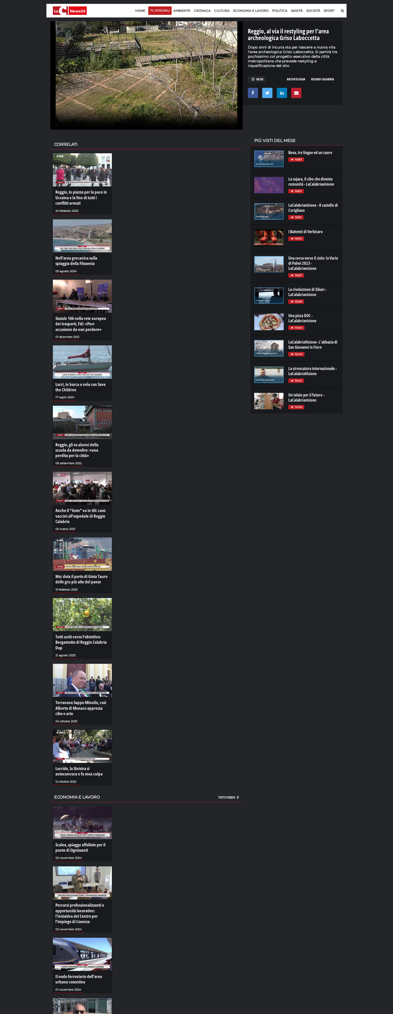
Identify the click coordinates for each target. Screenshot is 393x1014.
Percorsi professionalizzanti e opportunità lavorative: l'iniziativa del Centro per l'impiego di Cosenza (78, 896)
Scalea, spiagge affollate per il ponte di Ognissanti (78, 832)
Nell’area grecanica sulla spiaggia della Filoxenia (81, 258)
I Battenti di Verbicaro (305, 231)
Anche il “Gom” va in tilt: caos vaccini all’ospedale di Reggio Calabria (78, 508)
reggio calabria (322, 79)
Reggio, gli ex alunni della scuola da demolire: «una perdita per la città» (80, 444)
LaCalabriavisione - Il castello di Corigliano (313, 207)
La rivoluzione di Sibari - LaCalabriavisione (307, 292)
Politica (279, 11)
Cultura (222, 11)
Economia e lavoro (251, 11)
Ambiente (181, 11)
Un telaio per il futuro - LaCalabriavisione (306, 397)
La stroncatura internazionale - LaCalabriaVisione (312, 371)
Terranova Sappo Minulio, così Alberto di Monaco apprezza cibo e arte (82, 696)
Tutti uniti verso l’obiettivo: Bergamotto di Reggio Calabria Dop (79, 632)
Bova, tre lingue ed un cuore (310, 152)
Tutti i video (229, 783)
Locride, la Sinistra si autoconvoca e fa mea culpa (82, 757)
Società (313, 11)
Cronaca (202, 11)
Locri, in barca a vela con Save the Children (81, 382)
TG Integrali (160, 10)
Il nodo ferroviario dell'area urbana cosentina (77, 961)
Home (140, 11)
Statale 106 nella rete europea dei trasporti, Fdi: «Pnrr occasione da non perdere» (81, 320)
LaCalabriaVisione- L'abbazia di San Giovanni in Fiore (312, 344)
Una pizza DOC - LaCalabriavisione (302, 318)
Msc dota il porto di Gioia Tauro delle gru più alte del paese (80, 570)
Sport (329, 11)
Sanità (297, 11)
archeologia (296, 79)
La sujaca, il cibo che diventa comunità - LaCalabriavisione (311, 181)
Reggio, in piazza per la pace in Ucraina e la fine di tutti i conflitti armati (81, 197)
